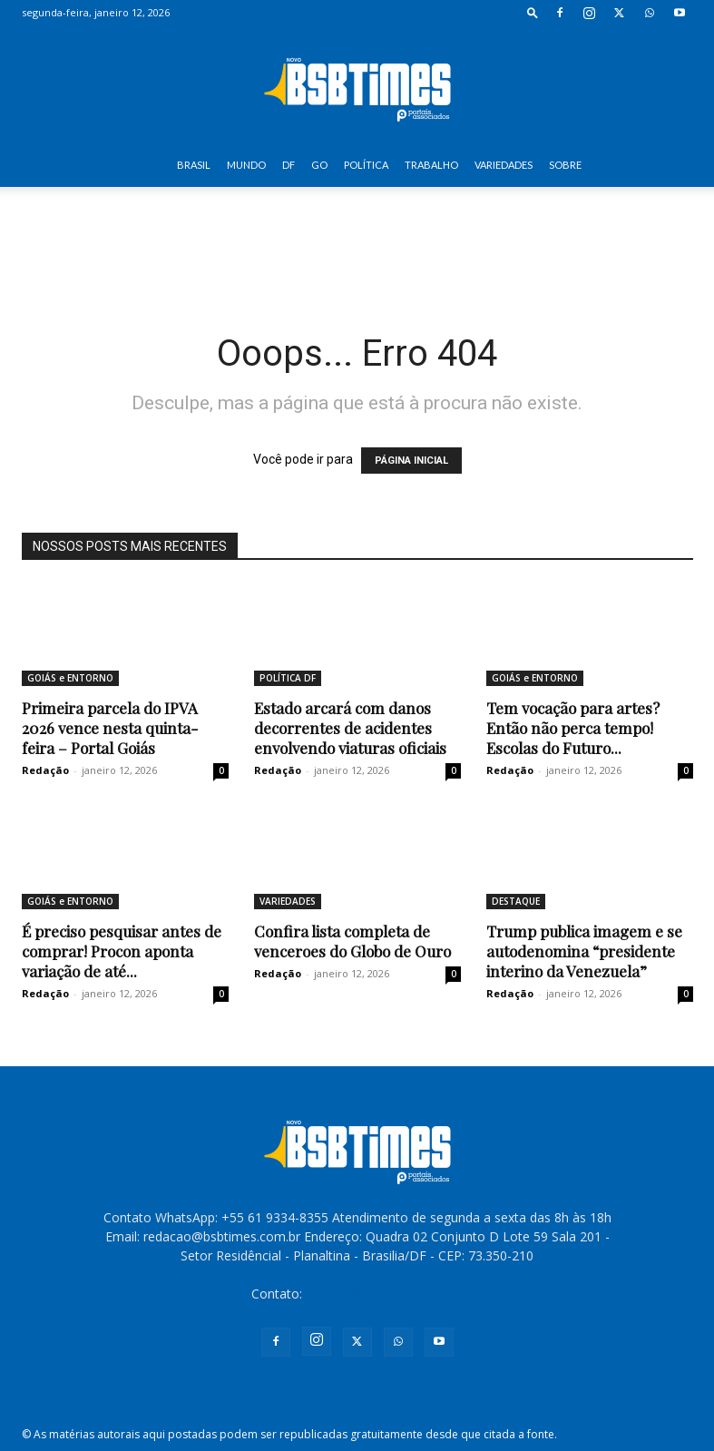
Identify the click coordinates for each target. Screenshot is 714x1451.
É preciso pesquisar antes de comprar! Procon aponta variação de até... (121, 951)
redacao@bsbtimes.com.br (384, 1293)
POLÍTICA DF (287, 678)
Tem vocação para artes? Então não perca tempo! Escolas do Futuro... (573, 728)
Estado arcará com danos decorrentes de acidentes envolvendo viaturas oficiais (350, 728)
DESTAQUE (516, 901)
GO (319, 165)
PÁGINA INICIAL (411, 460)
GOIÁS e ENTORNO (70, 678)
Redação (45, 770)
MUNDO (246, 165)
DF (288, 165)
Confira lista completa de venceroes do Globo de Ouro (352, 941)
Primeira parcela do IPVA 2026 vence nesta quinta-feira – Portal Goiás (110, 728)
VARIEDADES (503, 165)
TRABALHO (431, 165)
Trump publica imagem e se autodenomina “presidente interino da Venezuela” (584, 951)
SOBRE (565, 165)
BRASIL (193, 165)
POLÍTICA (366, 165)
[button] (532, 12)
